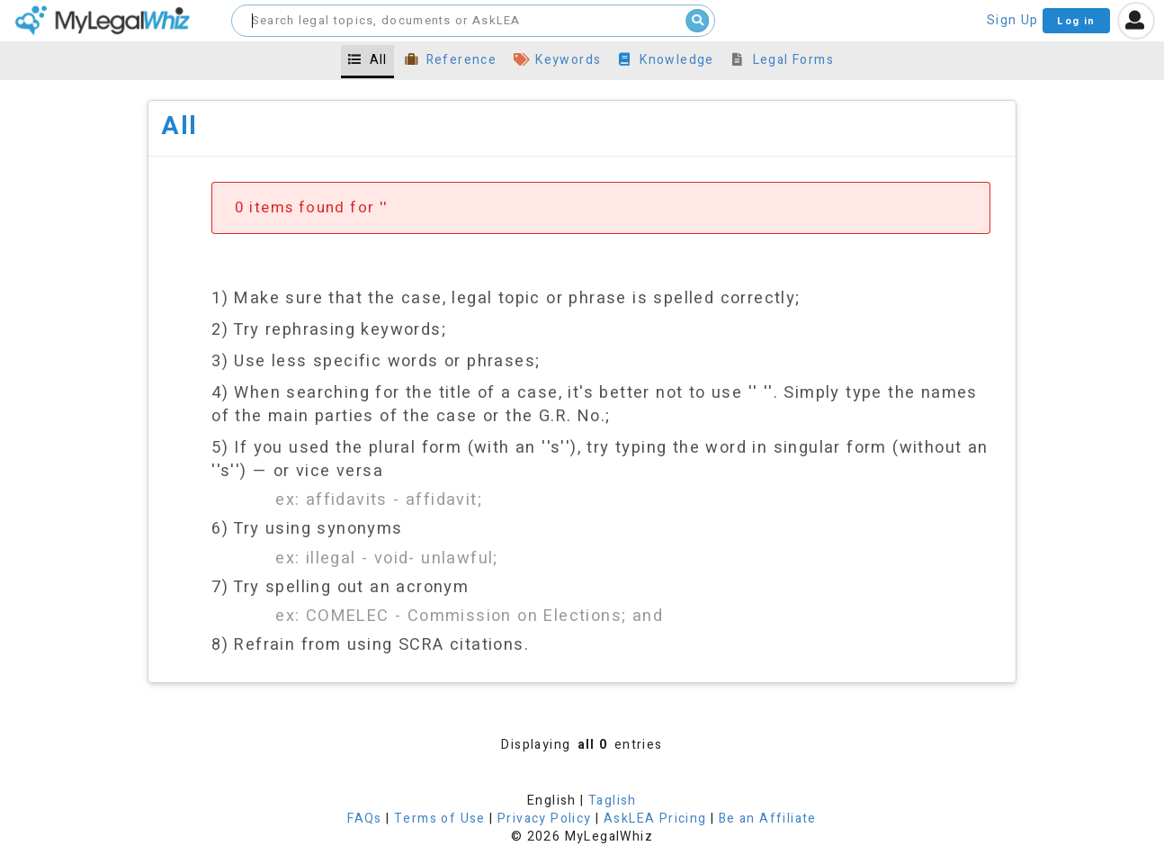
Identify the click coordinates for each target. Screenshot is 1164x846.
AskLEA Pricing (655, 818)
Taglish (612, 800)
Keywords (558, 59)
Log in (1076, 21)
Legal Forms (782, 59)
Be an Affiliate (768, 818)
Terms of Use (440, 818)
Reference (450, 59)
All (367, 59)
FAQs (364, 818)
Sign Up (1013, 20)
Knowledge (666, 59)
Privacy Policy (544, 818)
